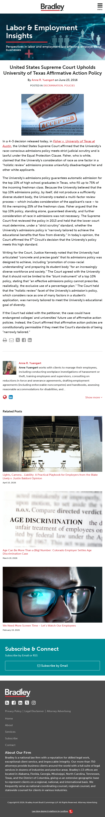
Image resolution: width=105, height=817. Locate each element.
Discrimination (53, 85)
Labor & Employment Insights (42, 31)
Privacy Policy (13, 711)
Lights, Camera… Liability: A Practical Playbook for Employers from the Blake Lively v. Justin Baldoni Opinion (50, 476)
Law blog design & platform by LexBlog (52, 811)
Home (9, 718)
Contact (10, 745)
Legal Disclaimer (34, 711)
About (9, 725)
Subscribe (11, 738)
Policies (69, 85)
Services (10, 731)
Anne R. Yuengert (43, 80)
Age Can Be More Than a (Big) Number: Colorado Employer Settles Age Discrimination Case (47, 552)
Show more (93, 397)
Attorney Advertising (59, 711)
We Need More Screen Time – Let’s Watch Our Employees (39, 625)
